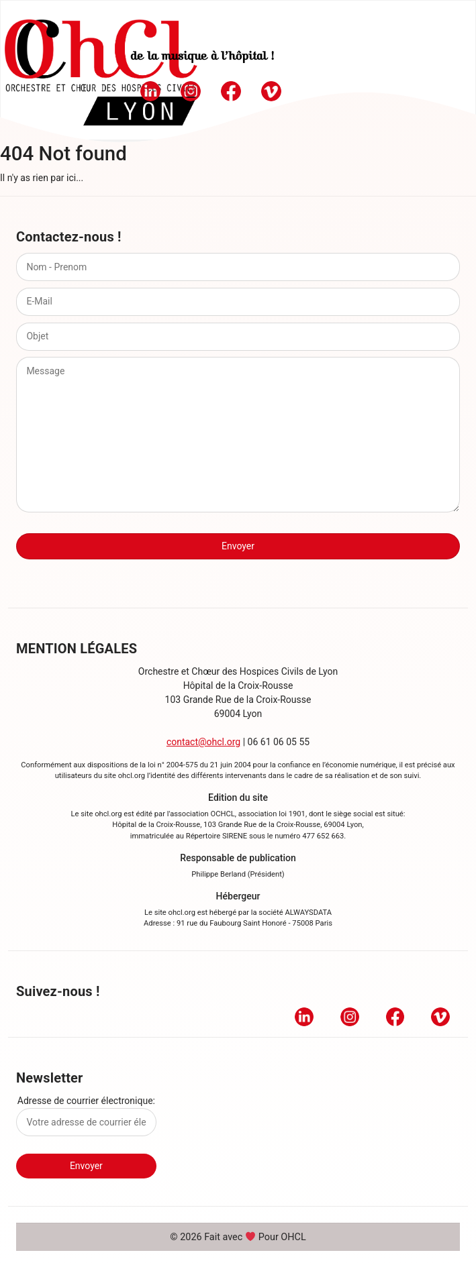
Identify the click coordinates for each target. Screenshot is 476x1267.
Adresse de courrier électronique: (86, 1115)
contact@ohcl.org (203, 741)
